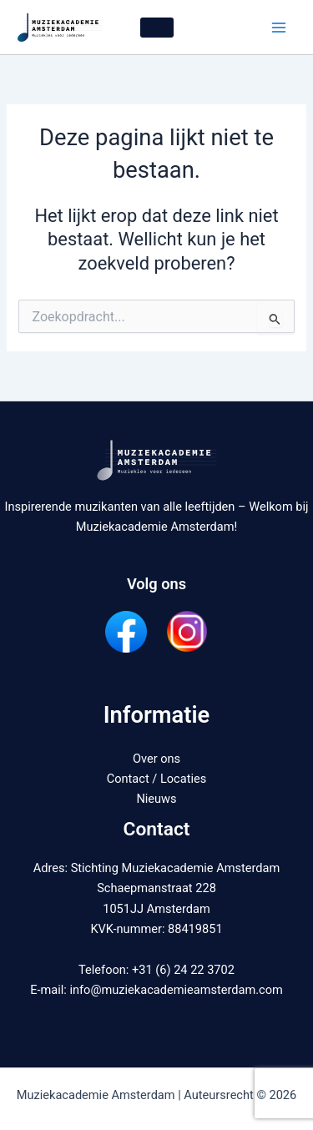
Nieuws (156, 798)
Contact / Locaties (157, 778)
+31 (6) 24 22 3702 (183, 969)
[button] (157, 28)
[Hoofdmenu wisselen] (278, 27)
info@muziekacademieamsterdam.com (175, 989)
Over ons (156, 758)
